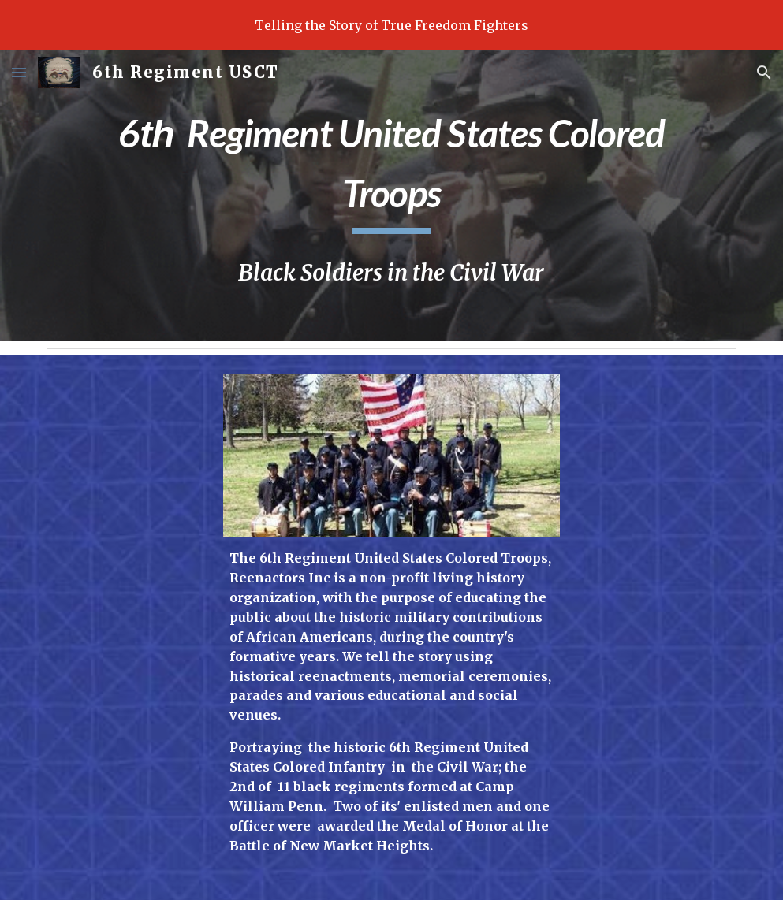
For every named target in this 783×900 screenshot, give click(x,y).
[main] (391, 167)
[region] (391, 25)
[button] (19, 72)
